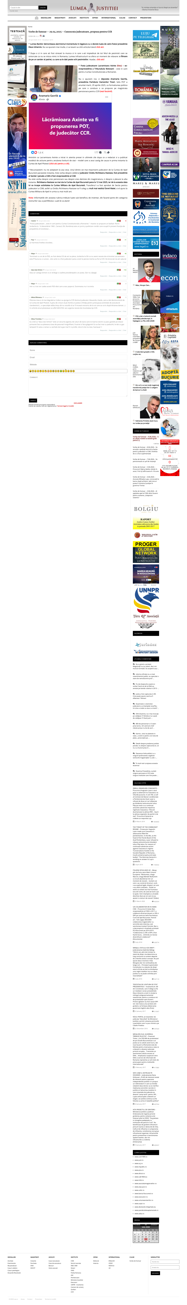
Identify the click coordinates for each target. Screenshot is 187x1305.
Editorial (96, 1261)
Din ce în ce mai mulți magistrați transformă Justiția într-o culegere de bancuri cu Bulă (146, 387)
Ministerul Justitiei (77, 1280)
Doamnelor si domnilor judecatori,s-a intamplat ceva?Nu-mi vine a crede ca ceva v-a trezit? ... (146, 706)
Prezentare (145, 18)
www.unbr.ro (139, 1190)
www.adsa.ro (139, 1213)
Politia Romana (76, 1273)
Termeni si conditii (50, 1299)
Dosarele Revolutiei (14, 1273)
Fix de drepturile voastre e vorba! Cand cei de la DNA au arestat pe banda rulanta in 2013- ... (146, 686)
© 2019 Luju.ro (13, 1299)
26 (157, 1239)
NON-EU (111, 1265)
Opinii (95, 18)
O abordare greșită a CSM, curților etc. (144, 353)
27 (135, 1241)
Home (30, 27)
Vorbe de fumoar (135, 1261)
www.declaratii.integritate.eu (145, 1207)
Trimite (33, 400)
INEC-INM (74, 1265)
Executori (74, 1282)
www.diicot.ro (140, 1173)
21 (139, 1239)
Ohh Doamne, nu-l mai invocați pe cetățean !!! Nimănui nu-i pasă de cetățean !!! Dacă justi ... (145, 716)
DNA (32, 1265)
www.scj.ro (139, 1163)
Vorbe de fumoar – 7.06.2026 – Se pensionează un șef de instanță (145, 460)
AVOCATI (52, 1257)
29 (142, 1241)
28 (139, 1241)
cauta (43, 8)
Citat (124, 232)
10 (149, 1235)
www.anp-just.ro (141, 1187)
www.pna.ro (139, 1170)
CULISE (132, 1257)
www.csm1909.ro (141, 1157)
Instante (33, 1261)
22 (142, 1239)
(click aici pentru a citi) (59, 163)
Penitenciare (75, 1277)
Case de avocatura (55, 1263)
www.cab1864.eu (141, 1177)
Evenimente (12, 1263)
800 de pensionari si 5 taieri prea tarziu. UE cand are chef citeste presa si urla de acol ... (144, 726)
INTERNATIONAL (114, 1257)
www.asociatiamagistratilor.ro (146, 1183)
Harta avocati (53, 1268)
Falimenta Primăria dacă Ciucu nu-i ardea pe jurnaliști (145, 422)
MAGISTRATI (35, 1257)
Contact (133, 18)
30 (146, 1241)
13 (135, 1237)
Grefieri (73, 1289)
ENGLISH (112, 1261)
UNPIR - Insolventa (77, 1285)
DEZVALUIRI (12, 1257)
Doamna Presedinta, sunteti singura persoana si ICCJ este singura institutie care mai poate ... (145, 773)
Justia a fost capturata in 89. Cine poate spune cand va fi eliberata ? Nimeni (144, 696)
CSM (72, 1261)
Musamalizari (12, 1265)
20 (135, 1239)
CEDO (111, 1263)
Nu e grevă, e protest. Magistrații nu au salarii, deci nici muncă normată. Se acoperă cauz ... (146, 666)
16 (146, 1237)
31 (149, 1241)
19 (157, 1237)
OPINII (95, 1257)
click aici (100, 47)
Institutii (84, 18)
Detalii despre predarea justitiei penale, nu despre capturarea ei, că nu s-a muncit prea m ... (146, 745)
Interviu (96, 1263)
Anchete (10, 1261)
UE (110, 1268)
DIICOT (33, 1268)
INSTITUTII (74, 1257)
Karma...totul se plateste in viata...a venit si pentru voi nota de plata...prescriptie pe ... (145, 735)
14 (139, 1237)
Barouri (51, 1265)
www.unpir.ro (140, 1203)
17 (149, 1237)
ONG (72, 1270)
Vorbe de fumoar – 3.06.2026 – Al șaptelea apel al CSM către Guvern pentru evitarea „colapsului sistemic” (145, 494)
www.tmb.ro (139, 1180)
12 (157, 1235)
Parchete (33, 1263)
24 (149, 1239)
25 (153, 1239)
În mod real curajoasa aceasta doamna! (145, 764)
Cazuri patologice (13, 1270)
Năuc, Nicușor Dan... (141, 285)
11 (153, 1235)
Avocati (72, 18)
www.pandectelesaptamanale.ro (146, 1210)
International (108, 18)
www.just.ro (139, 1160)
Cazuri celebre (12, 1268)
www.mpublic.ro (141, 1167)
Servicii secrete (76, 1263)
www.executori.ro (141, 1197)
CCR (72, 1292)
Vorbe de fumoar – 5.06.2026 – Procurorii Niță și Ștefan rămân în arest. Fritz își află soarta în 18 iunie (146, 469)
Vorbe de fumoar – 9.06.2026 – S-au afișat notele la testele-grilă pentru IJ (146, 439)
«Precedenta (136, 1225)
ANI (72, 1275)
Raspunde (103, 232)
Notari (73, 1268)
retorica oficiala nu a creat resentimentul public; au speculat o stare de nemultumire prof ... (146, 676)
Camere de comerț (77, 1287)
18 (153, 1237)
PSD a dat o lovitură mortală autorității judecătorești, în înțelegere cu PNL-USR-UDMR (144, 318)
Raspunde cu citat (115, 232)
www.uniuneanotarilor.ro (144, 1200)
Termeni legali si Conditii (65, 406)
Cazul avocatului (54, 1261)
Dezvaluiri (46, 18)
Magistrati (60, 18)
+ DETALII (156, 443)
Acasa (23, 1299)
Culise (122, 18)
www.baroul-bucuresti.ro (144, 1193)
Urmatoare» (154, 1225)
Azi (146, 1225)
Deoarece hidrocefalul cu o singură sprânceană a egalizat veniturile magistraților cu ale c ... (145, 755)
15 (142, 1237)
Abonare (155, 1273)
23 (146, 1239)
